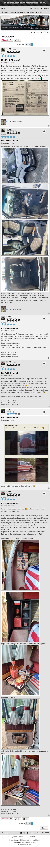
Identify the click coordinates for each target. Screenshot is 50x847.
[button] (26, 44)
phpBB (19, 840)
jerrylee (9, 48)
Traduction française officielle (22, 842)
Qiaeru (34, 842)
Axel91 (9, 410)
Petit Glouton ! (9, 36)
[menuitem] (3, 8)
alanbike (8, 316)
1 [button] (29, 44)
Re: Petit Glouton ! (10, 60)
